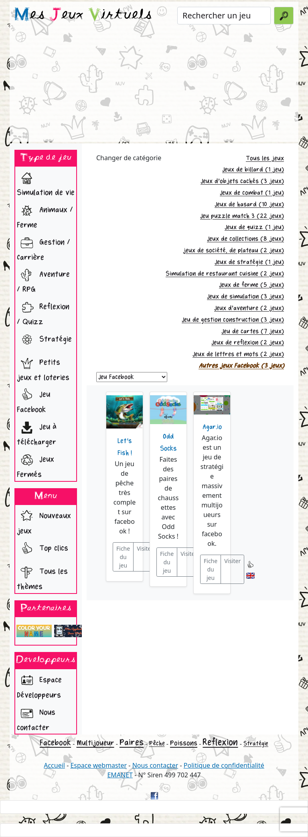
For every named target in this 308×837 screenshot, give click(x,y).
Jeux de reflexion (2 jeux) (247, 342)
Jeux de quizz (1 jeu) (254, 227)
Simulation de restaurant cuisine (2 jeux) (225, 274)
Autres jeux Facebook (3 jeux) (241, 366)
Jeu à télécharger (37, 432)
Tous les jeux (265, 158)
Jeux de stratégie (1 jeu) (249, 262)
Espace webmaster (98, 765)
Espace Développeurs (39, 685)
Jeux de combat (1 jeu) (252, 193)
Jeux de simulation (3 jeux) (245, 296)
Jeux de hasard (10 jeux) (249, 204)
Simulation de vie (46, 182)
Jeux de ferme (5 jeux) (251, 285)
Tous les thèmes (42, 577)
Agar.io (212, 427)
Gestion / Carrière (43, 247)
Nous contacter (36, 717)
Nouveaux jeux (44, 521)
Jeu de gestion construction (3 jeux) (233, 320)
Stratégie (44, 340)
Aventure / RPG (43, 279)
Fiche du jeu (123, 557)
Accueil (54, 765)
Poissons (183, 743)
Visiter (145, 548)
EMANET (120, 775)
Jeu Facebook (33, 399)
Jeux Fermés (35, 464)
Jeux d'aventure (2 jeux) (249, 308)
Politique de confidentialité (224, 765)
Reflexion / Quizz (43, 312)
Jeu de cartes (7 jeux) (252, 331)
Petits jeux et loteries (43, 367)
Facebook (55, 742)
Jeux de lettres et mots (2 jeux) (238, 354)
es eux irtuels (83, 15)
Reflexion (220, 742)
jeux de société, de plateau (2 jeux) (233, 250)
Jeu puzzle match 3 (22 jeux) (242, 216)
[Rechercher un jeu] (224, 15)
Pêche (157, 743)
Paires (132, 742)
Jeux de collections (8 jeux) (245, 239)
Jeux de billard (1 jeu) (253, 169)
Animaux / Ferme (45, 215)
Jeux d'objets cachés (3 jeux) (242, 181)
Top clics (42, 549)
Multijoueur (95, 743)
